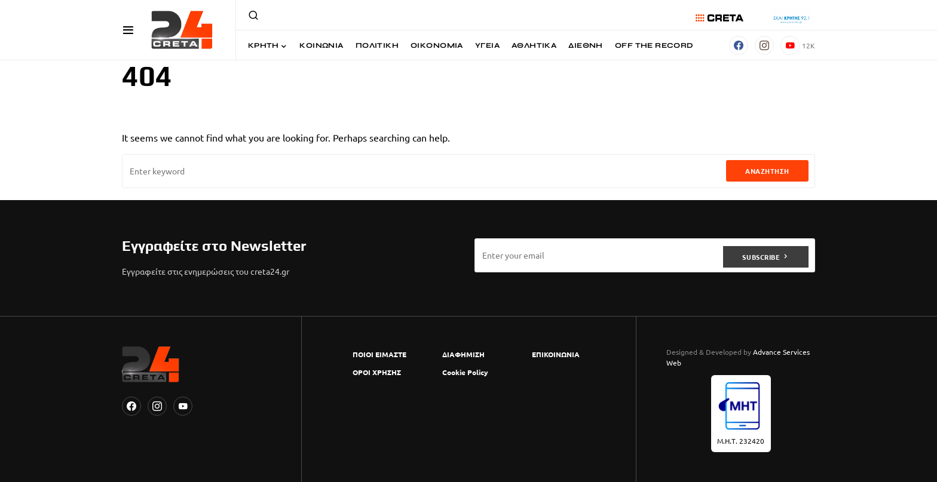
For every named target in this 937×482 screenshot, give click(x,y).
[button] (128, 30)
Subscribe (761, 255)
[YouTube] (797, 45)
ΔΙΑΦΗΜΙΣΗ (463, 354)
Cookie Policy (465, 372)
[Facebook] (738, 45)
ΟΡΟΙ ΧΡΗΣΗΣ (377, 372)
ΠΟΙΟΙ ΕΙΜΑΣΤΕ (379, 354)
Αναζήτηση (767, 171)
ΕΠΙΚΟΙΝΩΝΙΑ (556, 354)
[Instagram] (764, 45)
